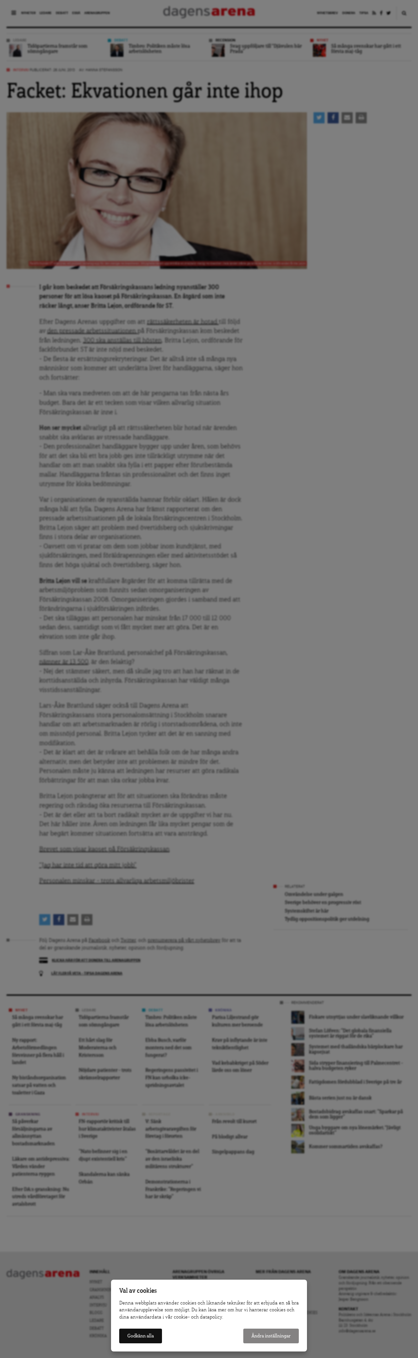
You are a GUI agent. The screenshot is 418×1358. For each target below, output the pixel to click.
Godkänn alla (140, 1336)
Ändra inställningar (271, 1336)
